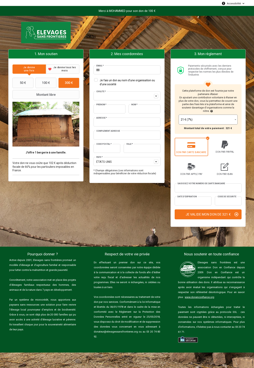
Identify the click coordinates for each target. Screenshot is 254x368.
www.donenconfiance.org (199, 297)
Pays (99, 157)
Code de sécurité (227, 197)
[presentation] (29, 69)
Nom (134, 105)
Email (100, 66)
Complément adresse (108, 131)
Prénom (101, 105)
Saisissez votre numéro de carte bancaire (201, 183)
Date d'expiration (187, 197)
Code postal (104, 144)
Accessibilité (234, 3)
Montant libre (34, 94)
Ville (129, 144)
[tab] (29, 69)
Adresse (101, 118)
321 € (229, 128)
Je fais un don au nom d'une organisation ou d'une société (127, 82)
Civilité (101, 91)
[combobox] (127, 95)
